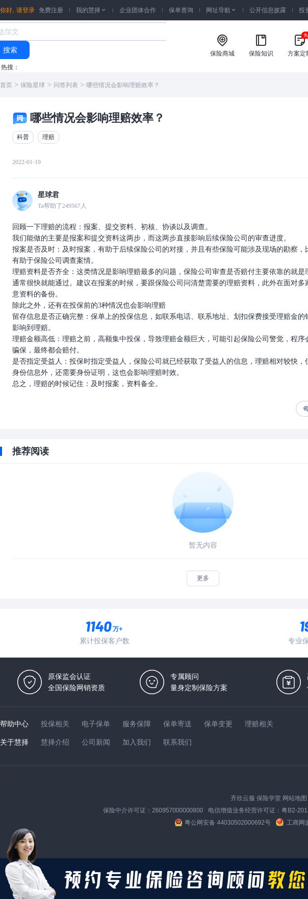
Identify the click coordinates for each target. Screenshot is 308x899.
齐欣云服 (242, 798)
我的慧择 (91, 10)
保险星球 (32, 85)
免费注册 (51, 10)
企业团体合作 (137, 10)
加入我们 (136, 742)
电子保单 (96, 724)
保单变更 (218, 724)
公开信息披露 (267, 10)
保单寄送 (177, 724)
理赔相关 (259, 724)
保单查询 (181, 10)
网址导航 (221, 10)
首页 (6, 85)
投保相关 (55, 724)
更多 (203, 578)
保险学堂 (268, 798)
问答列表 (66, 85)
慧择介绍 (55, 742)
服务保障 (136, 724)
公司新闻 (96, 742)
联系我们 (177, 742)
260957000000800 (177, 810)
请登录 (25, 10)
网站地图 (295, 798)
